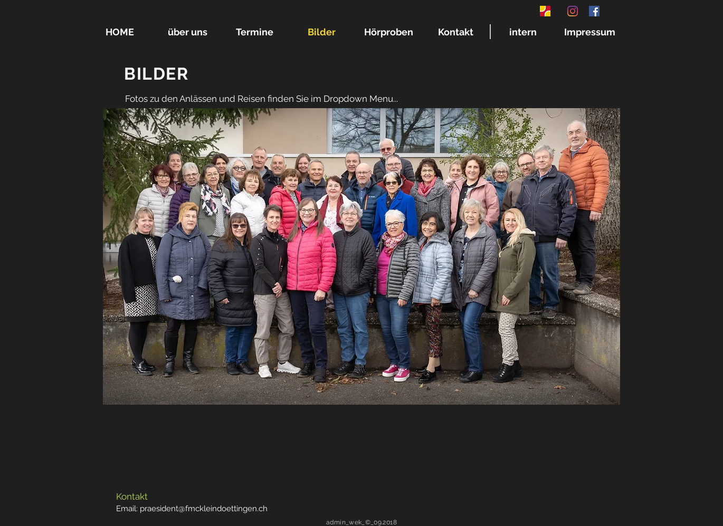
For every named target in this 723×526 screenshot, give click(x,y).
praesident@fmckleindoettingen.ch (204, 508)
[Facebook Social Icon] (594, 11)
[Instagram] (572, 11)
